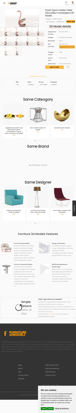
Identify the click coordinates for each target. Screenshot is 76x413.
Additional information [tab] (38, 76)
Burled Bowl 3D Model (62, 128)
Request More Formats (67, 47)
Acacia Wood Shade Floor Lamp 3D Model (38, 211)
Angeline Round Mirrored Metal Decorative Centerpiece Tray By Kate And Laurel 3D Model (14, 130)
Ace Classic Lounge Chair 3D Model (62, 211)
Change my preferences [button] (62, 408)
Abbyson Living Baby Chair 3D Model (14, 211)
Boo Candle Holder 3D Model (38, 129)
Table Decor (60, 22)
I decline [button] (50, 408)
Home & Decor (57, 19)
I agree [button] (44, 408)
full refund (53, 314)
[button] (72, 3)
